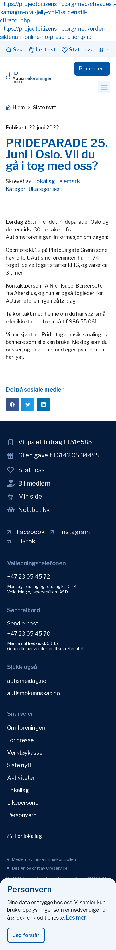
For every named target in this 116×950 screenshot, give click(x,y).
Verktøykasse (24, 752)
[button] (104, 87)
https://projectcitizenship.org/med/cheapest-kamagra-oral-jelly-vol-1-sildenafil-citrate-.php (58, 12)
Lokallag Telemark (56, 181)
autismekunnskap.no (33, 693)
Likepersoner (23, 802)
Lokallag (18, 790)
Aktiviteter (21, 777)
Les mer (76, 919)
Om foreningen (26, 727)
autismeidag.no (26, 680)
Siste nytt (19, 765)
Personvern (21, 815)
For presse (20, 740)
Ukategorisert (45, 189)
